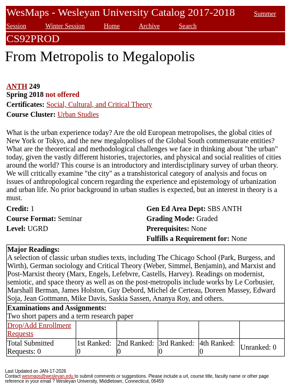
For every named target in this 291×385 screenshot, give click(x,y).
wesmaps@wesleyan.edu (48, 376)
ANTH (16, 86)
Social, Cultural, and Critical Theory (99, 104)
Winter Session (65, 25)
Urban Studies (78, 114)
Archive (149, 25)
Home (112, 25)
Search (187, 25)
